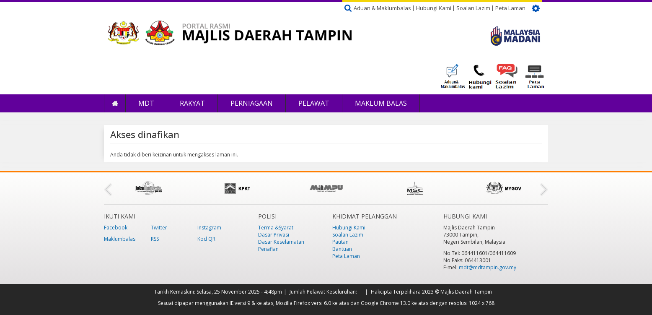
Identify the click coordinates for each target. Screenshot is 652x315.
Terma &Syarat (275, 227)
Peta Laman (510, 8)
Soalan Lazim (473, 8)
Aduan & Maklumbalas (382, 8)
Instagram (209, 227)
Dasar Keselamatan (281, 241)
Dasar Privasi (273, 234)
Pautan (340, 241)
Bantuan (342, 249)
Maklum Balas (381, 103)
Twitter (159, 227)
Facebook (115, 227)
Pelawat (313, 103)
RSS (155, 238)
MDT (146, 103)
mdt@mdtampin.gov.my (487, 267)
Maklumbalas (119, 238)
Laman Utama (115, 103)
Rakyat (192, 103)
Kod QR (206, 238)
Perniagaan (251, 103)
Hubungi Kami (433, 8)
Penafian (268, 249)
